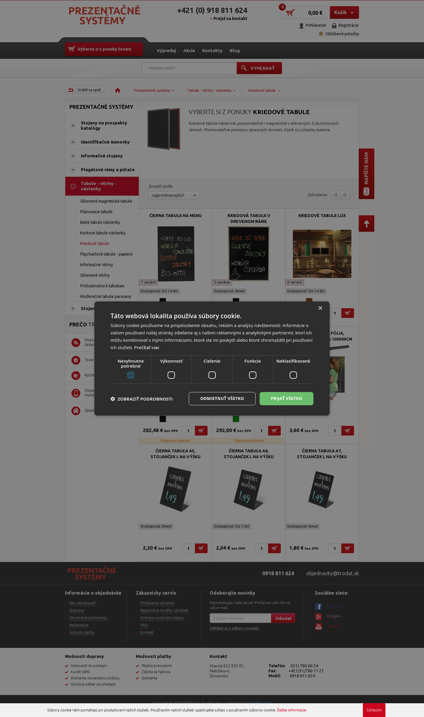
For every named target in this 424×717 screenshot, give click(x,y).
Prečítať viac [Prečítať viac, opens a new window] (146, 347)
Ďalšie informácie (291, 710)
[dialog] (212, 358)
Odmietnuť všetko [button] (222, 398)
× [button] (320, 308)
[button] (142, 399)
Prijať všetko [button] (286, 398)
